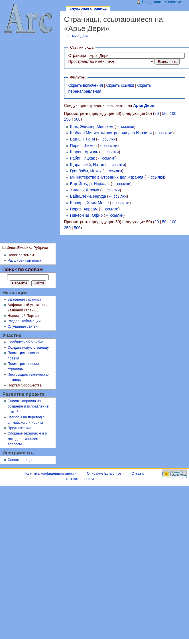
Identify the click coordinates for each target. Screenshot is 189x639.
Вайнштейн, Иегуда (88, 196)
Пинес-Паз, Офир (86, 215)
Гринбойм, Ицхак (85, 171)
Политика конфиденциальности (50, 473)
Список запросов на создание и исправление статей (28, 406)
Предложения (19, 428)
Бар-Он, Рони (82, 139)
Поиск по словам (22, 269)
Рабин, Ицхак (82, 158)
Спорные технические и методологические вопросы (27, 438)
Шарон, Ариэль (84, 152)
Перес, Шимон (83, 145)
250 (67, 119)
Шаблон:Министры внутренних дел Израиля (111, 133)
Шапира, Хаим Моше (89, 202)
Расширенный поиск (25, 260)
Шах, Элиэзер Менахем (91, 126)
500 (77, 119)
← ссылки (125, 126)
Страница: (77, 55)
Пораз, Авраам (83, 209)
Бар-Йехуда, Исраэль (89, 183)
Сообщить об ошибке (25, 342)
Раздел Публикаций (24, 321)
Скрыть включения (85, 85)
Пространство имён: (86, 61)
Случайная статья (23, 326)
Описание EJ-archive (104, 473)
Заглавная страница (25, 299)
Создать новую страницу (28, 348)
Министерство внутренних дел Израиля (106, 177)
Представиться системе (162, 2)
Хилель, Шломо (84, 190)
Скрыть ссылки (120, 85)
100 (173, 113)
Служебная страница (88, 9)
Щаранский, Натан (87, 164)
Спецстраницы (20, 460)
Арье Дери (80, 36)
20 (157, 113)
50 (164, 113)
